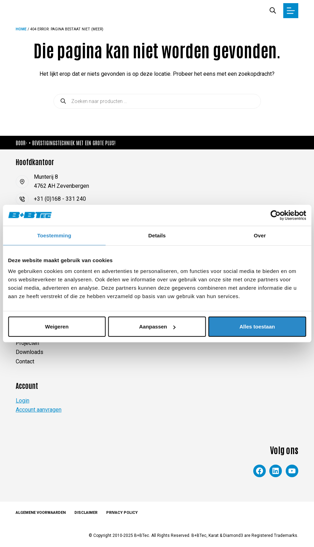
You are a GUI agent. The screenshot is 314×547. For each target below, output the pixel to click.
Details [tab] (157, 235)
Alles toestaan (257, 327)
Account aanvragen (38, 409)
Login (22, 400)
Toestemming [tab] (54, 235)
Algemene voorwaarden (41, 512)
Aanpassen (157, 327)
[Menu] (290, 10)
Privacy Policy (122, 512)
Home (21, 29)
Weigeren (56, 327)
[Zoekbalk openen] (272, 10)
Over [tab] (260, 235)
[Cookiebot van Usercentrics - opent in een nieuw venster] (275, 215)
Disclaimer (85, 512)
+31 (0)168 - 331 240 (60, 198)
